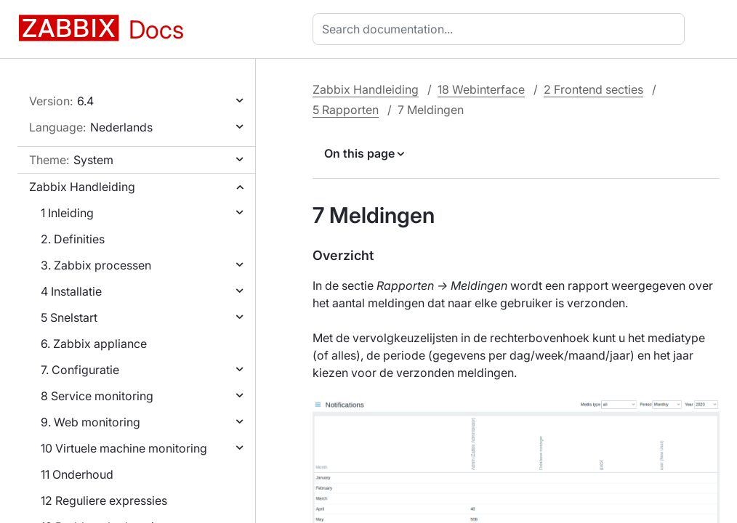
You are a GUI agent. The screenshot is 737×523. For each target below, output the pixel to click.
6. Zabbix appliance (94, 343)
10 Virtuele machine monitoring (124, 448)
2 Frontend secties (593, 89)
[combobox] (501, 29)
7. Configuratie (80, 369)
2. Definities (73, 239)
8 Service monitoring (97, 396)
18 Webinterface (481, 89)
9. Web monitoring (90, 422)
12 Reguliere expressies (104, 500)
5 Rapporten (346, 109)
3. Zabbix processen (96, 265)
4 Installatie (71, 291)
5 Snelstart (69, 317)
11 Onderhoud (77, 474)
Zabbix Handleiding (82, 186)
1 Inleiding (67, 213)
